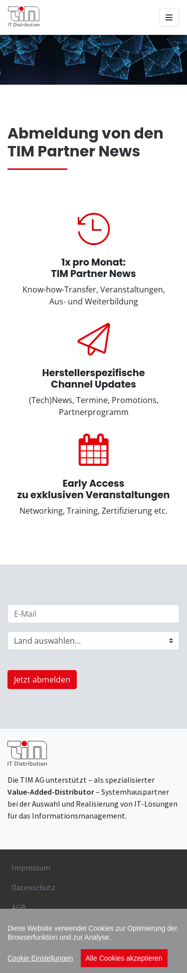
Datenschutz (33, 887)
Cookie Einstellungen (40, 967)
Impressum (30, 867)
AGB (18, 907)
